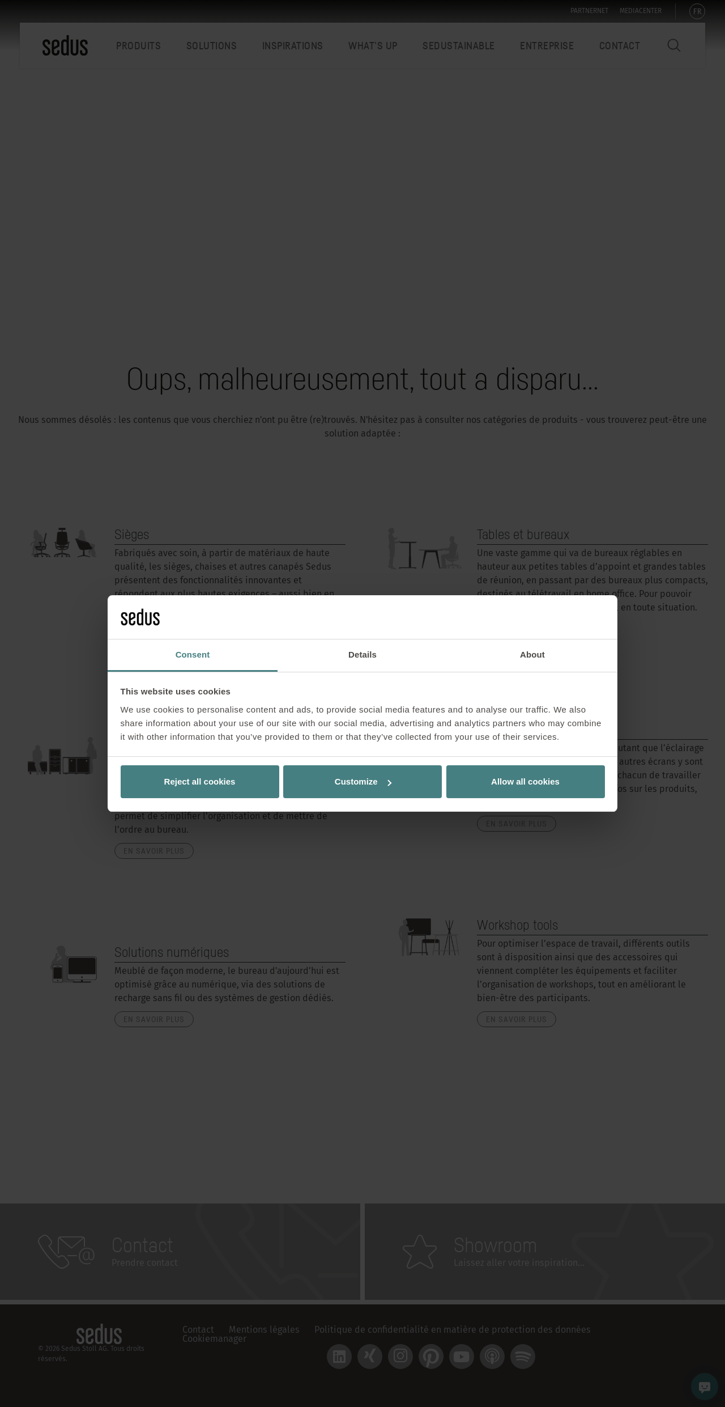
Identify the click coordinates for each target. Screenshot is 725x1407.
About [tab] (532, 654)
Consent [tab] (193, 654)
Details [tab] (362, 654)
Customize (363, 781)
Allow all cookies (525, 781)
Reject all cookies (200, 781)
